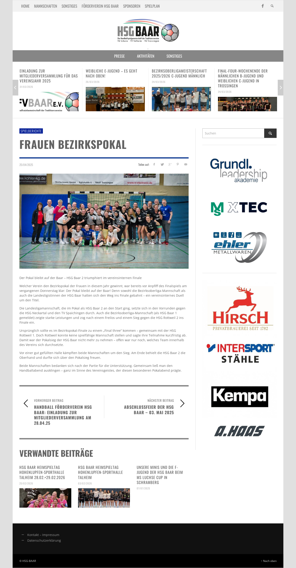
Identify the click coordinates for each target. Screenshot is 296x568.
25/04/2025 (26, 164)
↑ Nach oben (269, 561)
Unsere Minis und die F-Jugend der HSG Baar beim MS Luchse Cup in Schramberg (160, 474)
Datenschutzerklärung (44, 540)
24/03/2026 (159, 82)
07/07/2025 (143, 488)
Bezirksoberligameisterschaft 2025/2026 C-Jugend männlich (179, 73)
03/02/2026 (85, 483)
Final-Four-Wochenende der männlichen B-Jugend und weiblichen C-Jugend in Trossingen (243, 78)
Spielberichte (31, 130)
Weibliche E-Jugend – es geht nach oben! (111, 73)
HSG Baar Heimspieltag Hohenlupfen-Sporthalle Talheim (100, 472)
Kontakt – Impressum (43, 535)
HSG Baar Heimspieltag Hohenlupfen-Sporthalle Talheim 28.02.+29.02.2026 (42, 472)
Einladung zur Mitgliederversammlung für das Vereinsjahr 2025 (49, 76)
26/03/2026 (93, 82)
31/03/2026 (26, 87)
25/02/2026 (26, 483)
